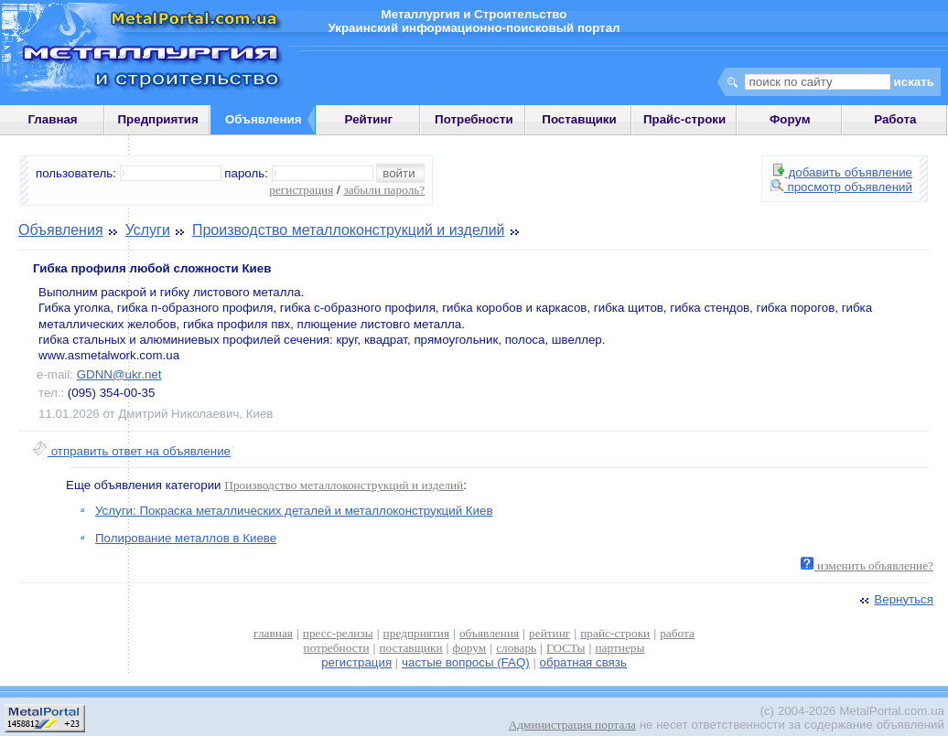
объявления (489, 633)
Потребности (474, 119)
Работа (895, 119)
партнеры (619, 648)
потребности (337, 648)
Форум (790, 119)
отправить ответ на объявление (131, 451)
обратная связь (583, 662)
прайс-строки (615, 633)
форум (470, 648)
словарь (516, 648)
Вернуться (894, 599)
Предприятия (158, 119)
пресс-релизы (338, 633)
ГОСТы (565, 648)
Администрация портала (572, 724)
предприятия (416, 633)
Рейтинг (369, 119)
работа (677, 633)
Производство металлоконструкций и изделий (348, 230)
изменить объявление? (867, 565)
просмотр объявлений (841, 187)
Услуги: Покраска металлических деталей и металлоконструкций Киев (294, 510)
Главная (52, 119)
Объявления (60, 230)
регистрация (301, 190)
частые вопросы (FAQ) (466, 662)
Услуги (147, 230)
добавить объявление (842, 172)
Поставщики (579, 119)
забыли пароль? (384, 190)
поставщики (410, 648)
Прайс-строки (684, 119)
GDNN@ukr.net (119, 374)
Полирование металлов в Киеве (185, 538)
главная (273, 633)
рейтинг (549, 633)
